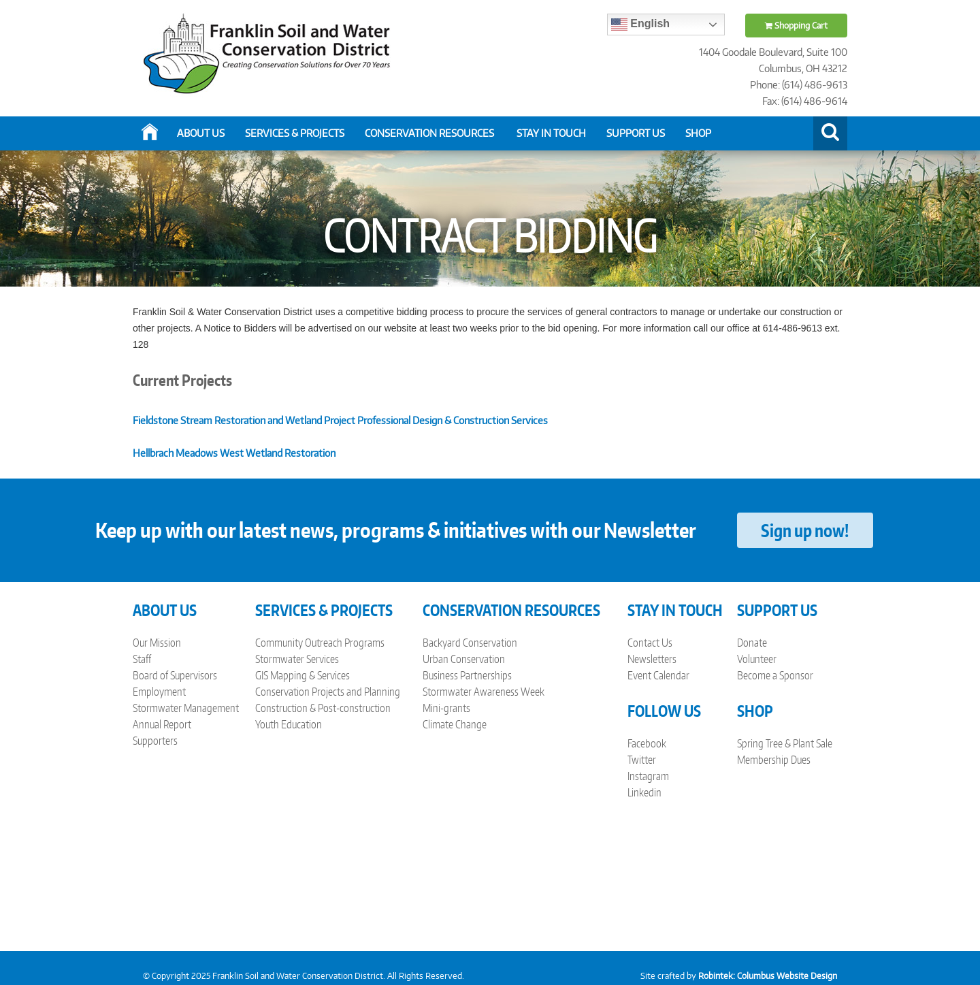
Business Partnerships (467, 675)
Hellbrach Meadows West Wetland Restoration (234, 453)
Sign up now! (805, 530)
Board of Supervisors (175, 675)
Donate (752, 642)
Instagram (648, 776)
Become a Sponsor (775, 675)
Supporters (155, 740)
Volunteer (757, 659)
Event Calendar (658, 675)
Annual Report (162, 724)
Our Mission (157, 642)
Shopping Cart (796, 25)
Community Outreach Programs (320, 642)
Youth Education (288, 724)
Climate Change (455, 724)
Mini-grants (446, 708)
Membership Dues (774, 759)
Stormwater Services (297, 659)
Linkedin (644, 792)
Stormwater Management (186, 708)
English (640, 24)
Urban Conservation (464, 659)
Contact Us (649, 642)
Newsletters (651, 659)
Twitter (641, 759)
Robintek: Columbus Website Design (767, 976)
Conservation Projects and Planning (327, 691)
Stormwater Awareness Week (483, 691)
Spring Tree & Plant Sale (784, 743)
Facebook (646, 743)
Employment (159, 691)
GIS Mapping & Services (302, 675)
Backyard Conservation (470, 642)
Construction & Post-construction (323, 708)
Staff (142, 659)
